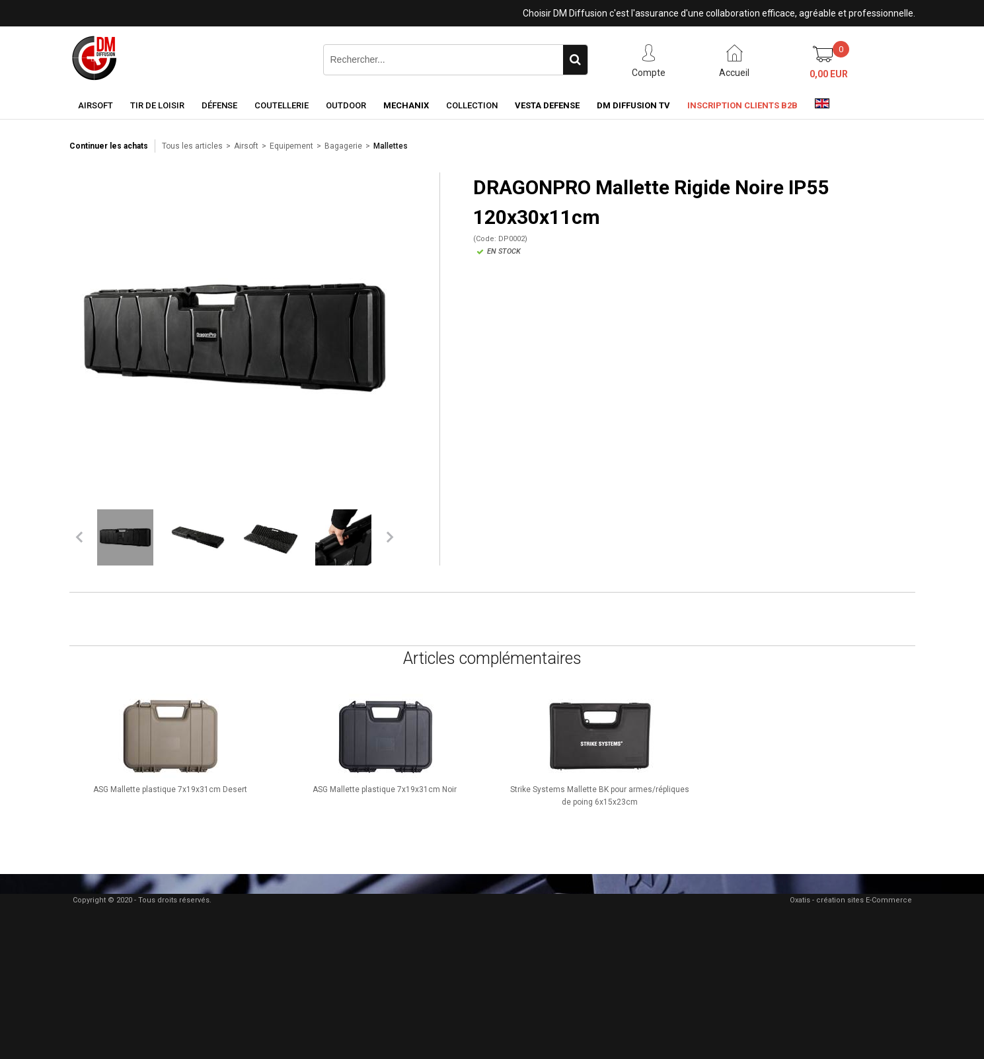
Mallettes (390, 146)
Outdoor (346, 105)
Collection (472, 105)
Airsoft (95, 105)
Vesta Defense (547, 105)
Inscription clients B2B (742, 105)
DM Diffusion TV (633, 105)
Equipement (291, 146)
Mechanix (406, 105)
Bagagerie (343, 146)
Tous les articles (192, 146)
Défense (219, 105)
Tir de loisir (157, 105)
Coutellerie (281, 105)
